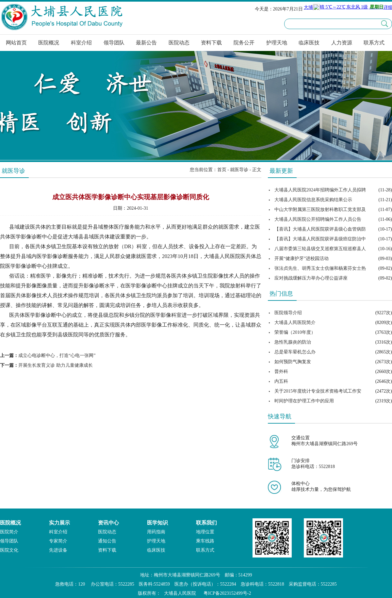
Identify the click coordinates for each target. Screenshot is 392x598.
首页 (221, 169)
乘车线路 (205, 541)
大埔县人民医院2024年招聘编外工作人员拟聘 (320, 189)
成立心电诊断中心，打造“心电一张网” (56, 355)
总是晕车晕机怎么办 (295, 351)
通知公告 (107, 541)
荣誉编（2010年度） (295, 332)
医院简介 (9, 531)
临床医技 (309, 42)
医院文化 (9, 550)
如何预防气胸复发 (292, 361)
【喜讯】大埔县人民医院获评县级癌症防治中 (320, 238)
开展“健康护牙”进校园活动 (301, 258)
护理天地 (276, 42)
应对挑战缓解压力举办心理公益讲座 (311, 278)
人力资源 (341, 42)
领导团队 (114, 42)
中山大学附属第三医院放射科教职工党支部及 (320, 209)
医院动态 (179, 42)
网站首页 (16, 42)
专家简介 (58, 541)
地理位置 (205, 531)
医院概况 (48, 42)
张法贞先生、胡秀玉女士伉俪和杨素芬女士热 (320, 268)
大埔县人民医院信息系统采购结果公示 (313, 199)
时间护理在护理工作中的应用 (304, 400)
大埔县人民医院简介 (295, 322)
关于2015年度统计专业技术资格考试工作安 (317, 391)
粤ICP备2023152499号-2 (227, 593)
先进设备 (58, 550)
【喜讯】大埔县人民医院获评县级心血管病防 (320, 229)
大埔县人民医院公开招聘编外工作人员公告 (317, 219)
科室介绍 (81, 42)
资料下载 (211, 42)
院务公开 (244, 42)
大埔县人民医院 (180, 593)
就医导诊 (239, 169)
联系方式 (374, 42)
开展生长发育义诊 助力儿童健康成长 (55, 365)
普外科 (281, 371)
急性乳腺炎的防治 (292, 342)
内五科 (281, 381)
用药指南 (156, 531)
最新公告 (146, 42)
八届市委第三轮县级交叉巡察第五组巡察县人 (320, 248)
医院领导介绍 (288, 312)
